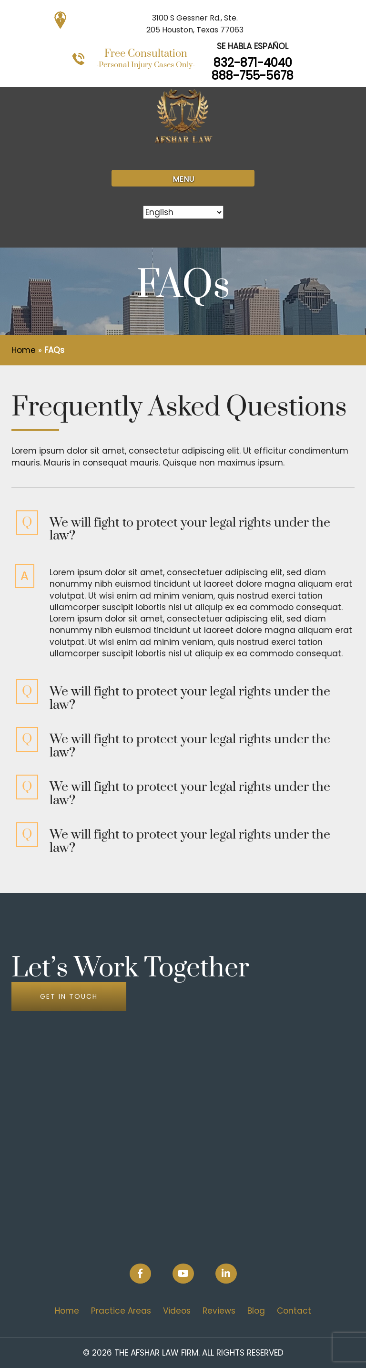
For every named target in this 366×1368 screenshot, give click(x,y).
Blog (256, 1310)
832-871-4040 (253, 63)
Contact (294, 1310)
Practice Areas (121, 1310)
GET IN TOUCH (69, 996)
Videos (177, 1310)
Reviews (219, 1310)
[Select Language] (183, 212)
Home (23, 350)
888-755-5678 (253, 75)
